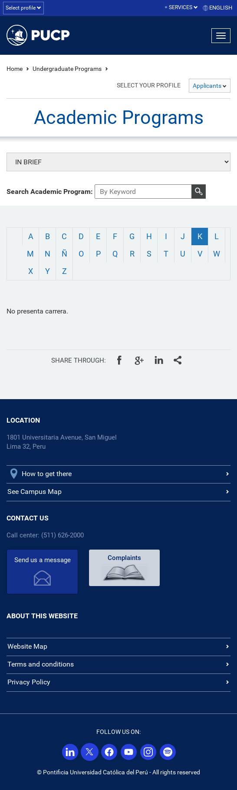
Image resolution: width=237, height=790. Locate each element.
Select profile (23, 8)
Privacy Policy (28, 682)
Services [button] (183, 7)
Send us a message (42, 560)
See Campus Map (34, 491)
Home (15, 68)
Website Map (27, 646)
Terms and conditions (40, 664)
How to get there (47, 474)
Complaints (124, 558)
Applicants (210, 85)
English (220, 7)
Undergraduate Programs (67, 68)
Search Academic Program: (50, 191)
